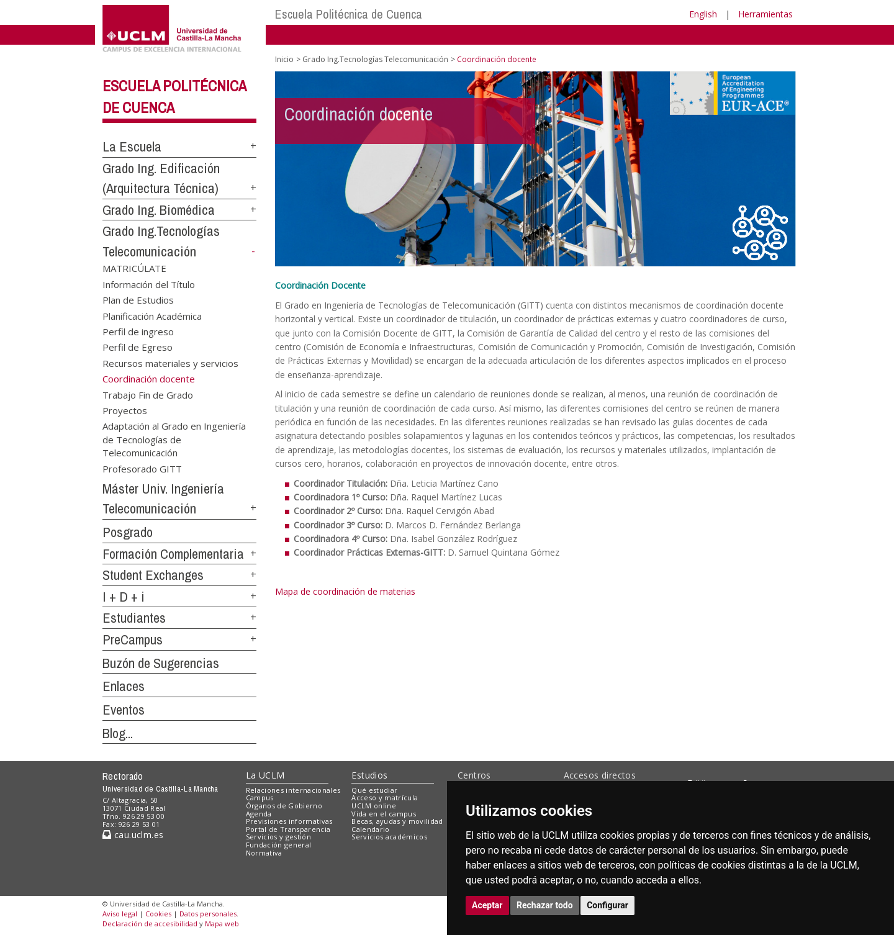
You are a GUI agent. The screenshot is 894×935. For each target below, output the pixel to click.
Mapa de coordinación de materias (345, 591)
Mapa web (222, 923)
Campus (260, 797)
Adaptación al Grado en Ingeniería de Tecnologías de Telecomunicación (174, 439)
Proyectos (124, 410)
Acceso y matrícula (384, 797)
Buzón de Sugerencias (160, 663)
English (703, 14)
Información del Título (148, 284)
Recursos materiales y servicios (170, 362)
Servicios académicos (389, 836)
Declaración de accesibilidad (149, 923)
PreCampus (132, 639)
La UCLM (265, 775)
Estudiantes (134, 617)
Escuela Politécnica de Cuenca (348, 14)
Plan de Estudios (138, 300)
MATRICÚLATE (134, 268)
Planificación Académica (152, 315)
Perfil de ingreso (138, 331)
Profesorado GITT (142, 468)
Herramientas (765, 14)
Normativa (264, 852)
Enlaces (123, 686)
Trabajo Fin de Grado (147, 394)
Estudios (369, 775)
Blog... (117, 733)
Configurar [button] (607, 905)
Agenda (259, 813)
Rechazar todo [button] (545, 905)
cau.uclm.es (132, 835)
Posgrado (127, 532)
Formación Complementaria (173, 553)
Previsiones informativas (289, 821)
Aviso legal (119, 913)
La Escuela (131, 146)
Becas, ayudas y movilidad (397, 821)
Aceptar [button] (487, 905)
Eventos (123, 709)
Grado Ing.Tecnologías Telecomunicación (375, 59)
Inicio (284, 59)
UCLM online (373, 805)
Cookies (158, 913)
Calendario (370, 829)
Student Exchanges (153, 575)
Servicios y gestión (278, 836)
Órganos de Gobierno (284, 805)
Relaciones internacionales (293, 790)
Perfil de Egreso (137, 347)
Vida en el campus (383, 813)
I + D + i (123, 596)
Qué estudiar (374, 790)
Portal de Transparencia (288, 829)
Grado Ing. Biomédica (158, 210)
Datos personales (208, 913)
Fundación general (279, 844)
